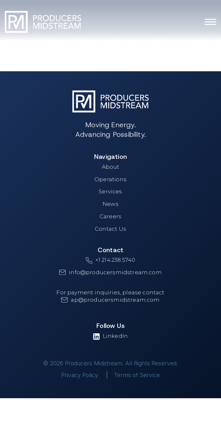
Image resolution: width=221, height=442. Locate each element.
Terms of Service (137, 375)
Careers (110, 216)
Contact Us (110, 229)
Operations (110, 179)
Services (110, 191)
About (110, 167)
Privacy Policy (79, 375)
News (110, 204)
